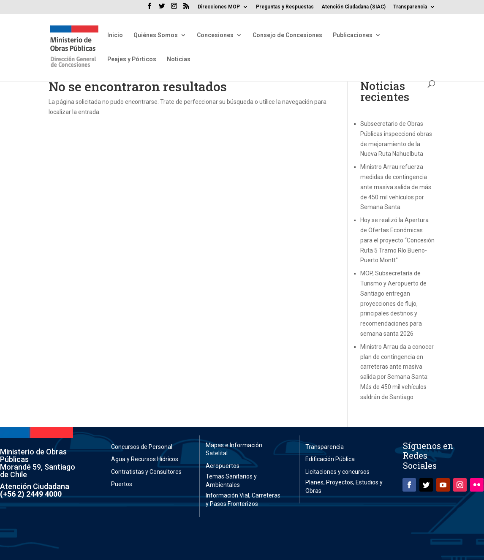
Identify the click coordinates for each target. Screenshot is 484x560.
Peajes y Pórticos (131, 59)
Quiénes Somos (155, 35)
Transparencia (410, 7)
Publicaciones (353, 35)
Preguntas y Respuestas (285, 7)
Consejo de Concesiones (287, 35)
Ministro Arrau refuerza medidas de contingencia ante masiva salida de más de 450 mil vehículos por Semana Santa (395, 186)
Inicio (115, 35)
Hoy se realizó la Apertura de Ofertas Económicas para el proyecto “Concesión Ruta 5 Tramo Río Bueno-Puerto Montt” (397, 240)
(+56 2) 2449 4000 (31, 493)
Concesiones (215, 35)
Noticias (178, 59)
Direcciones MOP (219, 7)
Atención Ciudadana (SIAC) (353, 7)
